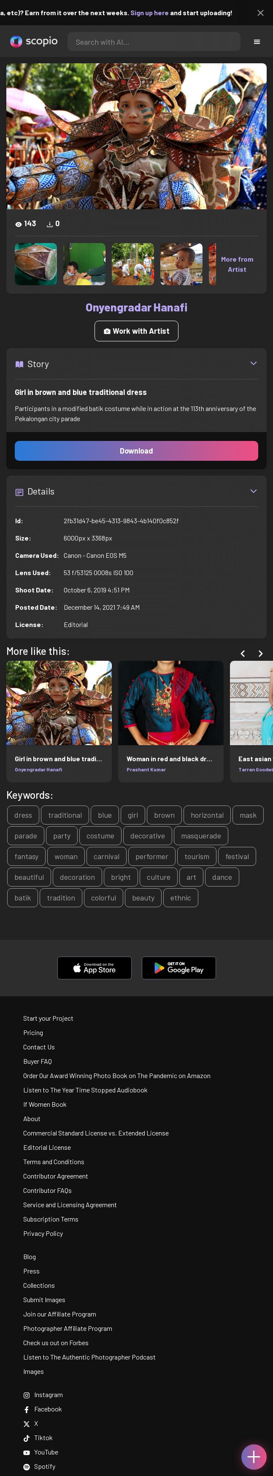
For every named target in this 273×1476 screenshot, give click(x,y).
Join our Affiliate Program (59, 1314)
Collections (39, 1285)
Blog (29, 1256)
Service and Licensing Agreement (70, 1204)
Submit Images (44, 1299)
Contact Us (39, 1047)
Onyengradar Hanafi (38, 769)
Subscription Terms (50, 1219)
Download (136, 450)
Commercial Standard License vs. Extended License (96, 1133)
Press (31, 1271)
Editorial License (47, 1147)
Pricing (33, 1032)
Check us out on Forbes (56, 1342)
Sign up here (158, 12)
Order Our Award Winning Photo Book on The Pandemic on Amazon (117, 1075)
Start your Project (48, 1018)
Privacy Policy (43, 1233)
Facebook (42, 1409)
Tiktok (38, 1437)
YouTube (40, 1452)
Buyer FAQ (37, 1061)
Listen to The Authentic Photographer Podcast (89, 1357)
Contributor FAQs (47, 1190)
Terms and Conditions (53, 1161)
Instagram (43, 1394)
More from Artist (237, 264)
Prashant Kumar (146, 769)
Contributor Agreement (55, 1176)
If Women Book (45, 1104)
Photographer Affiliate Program (67, 1328)
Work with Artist (136, 330)
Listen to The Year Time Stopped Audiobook (85, 1090)
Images (33, 1371)
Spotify (39, 1466)
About (32, 1118)
